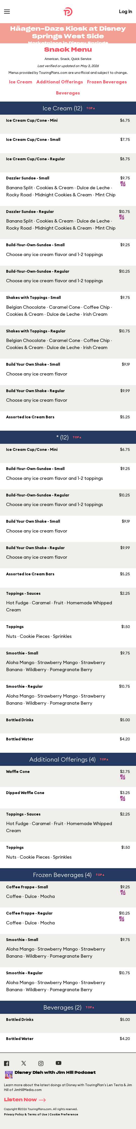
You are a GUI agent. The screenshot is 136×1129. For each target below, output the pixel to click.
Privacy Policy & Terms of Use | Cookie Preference (41, 1114)
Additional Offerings (59, 82)
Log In (125, 11)
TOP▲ (91, 108)
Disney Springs (88, 43)
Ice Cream (20, 82)
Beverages (68, 93)
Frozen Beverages (107, 82)
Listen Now (26, 1100)
